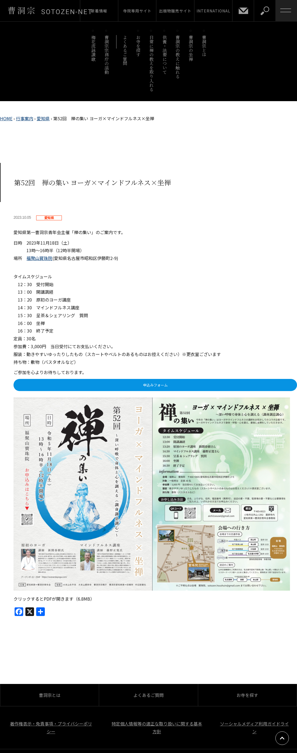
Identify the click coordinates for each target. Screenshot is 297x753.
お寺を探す (138, 46)
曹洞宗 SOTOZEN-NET (50, 10)
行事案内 (24, 118)
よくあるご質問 (125, 50)
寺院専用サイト (137, 10)
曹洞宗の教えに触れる (178, 56)
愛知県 (43, 118)
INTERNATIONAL (213, 10)
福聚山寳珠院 (39, 258)
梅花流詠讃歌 (93, 48)
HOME (6, 118)
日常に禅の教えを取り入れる (151, 63)
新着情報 (99, 10)
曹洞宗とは (204, 46)
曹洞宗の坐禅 (191, 48)
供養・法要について (164, 54)
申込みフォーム (155, 385)
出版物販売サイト (175, 10)
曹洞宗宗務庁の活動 (106, 54)
